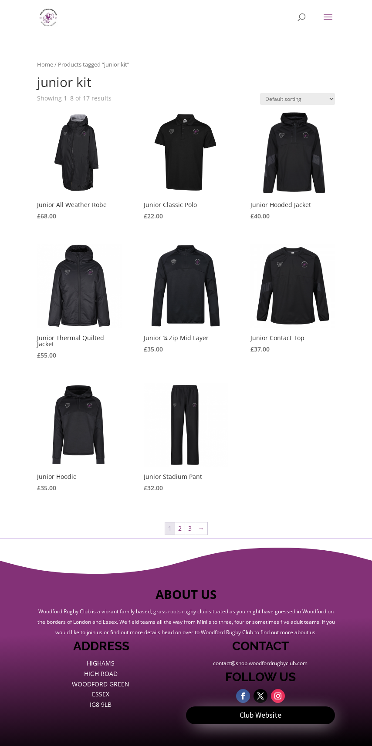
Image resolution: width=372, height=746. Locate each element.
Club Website (260, 715)
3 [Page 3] (190, 528)
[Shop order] (297, 99)
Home (45, 64)
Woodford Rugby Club (227, 632)
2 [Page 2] (180, 528)
